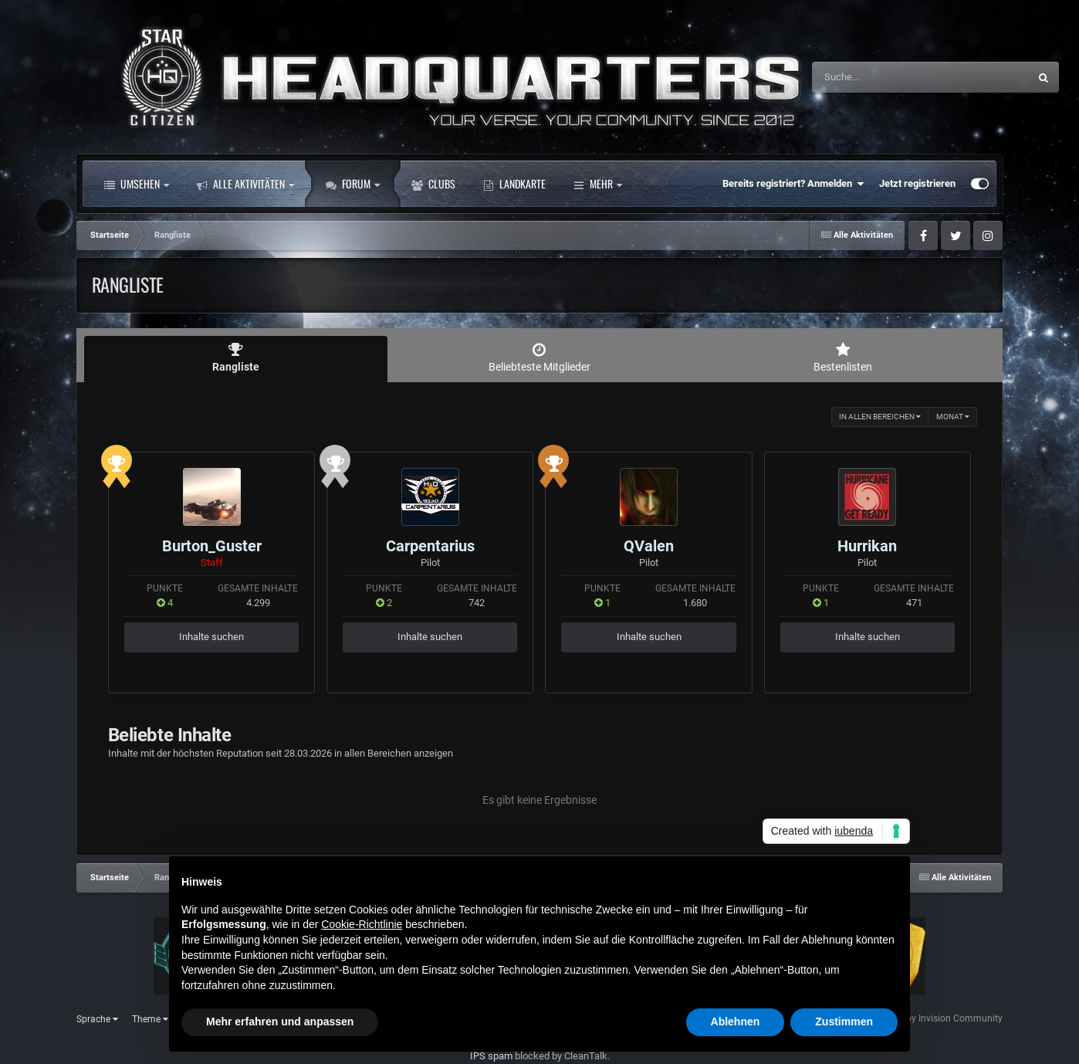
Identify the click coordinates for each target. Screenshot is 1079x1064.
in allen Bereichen (880, 416)
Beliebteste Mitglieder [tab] (539, 357)
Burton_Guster (212, 546)
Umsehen (136, 184)
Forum (352, 184)
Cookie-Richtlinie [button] (361, 924)
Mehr (598, 184)
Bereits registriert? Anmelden (793, 184)
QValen (649, 546)
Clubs (433, 184)
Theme (150, 1019)
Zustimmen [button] (844, 1021)
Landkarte (514, 184)
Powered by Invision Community (935, 1018)
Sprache (97, 1019)
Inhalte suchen (211, 636)
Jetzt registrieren (917, 183)
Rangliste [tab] (236, 357)
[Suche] (890, 77)
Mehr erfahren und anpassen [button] (279, 1021)
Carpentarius (430, 546)
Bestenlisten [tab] (843, 357)
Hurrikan (867, 546)
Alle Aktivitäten (245, 184)
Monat (952, 416)
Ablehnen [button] (735, 1021)
